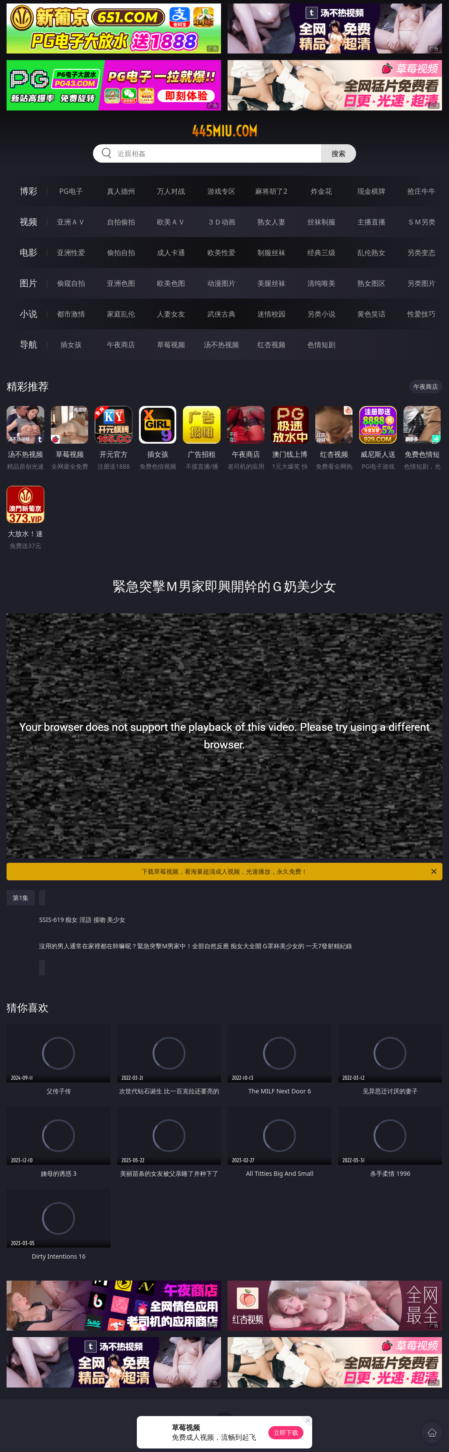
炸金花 (321, 191)
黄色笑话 (371, 314)
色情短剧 (321, 344)
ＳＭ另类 (421, 222)
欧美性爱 (221, 252)
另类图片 (421, 283)
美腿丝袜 (271, 283)
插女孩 (71, 344)
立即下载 (286, 1432)
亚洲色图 (121, 283)
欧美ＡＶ (171, 222)
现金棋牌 (371, 191)
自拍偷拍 (121, 222)
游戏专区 (221, 191)
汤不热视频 (221, 344)
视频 (28, 222)
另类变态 (421, 252)
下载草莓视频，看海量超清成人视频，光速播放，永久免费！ (290, 871)
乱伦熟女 (371, 252)
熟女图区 (371, 283)
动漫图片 (221, 283)
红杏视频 (271, 344)
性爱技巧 (421, 314)
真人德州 (121, 191)
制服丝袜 (271, 252)
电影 (28, 252)
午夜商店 (121, 344)
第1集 (21, 897)
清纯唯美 (321, 283)
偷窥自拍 (71, 283)
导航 (28, 344)
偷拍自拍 (121, 252)
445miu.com (224, 131)
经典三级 (321, 252)
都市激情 (71, 314)
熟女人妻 (271, 222)
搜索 (338, 153)
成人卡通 (171, 252)
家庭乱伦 (121, 314)
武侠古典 (221, 314)
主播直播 (371, 222)
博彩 (28, 191)
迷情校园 (271, 314)
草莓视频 (171, 344)
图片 (28, 283)
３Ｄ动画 (221, 222)
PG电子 (70, 191)
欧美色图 (171, 283)
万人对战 (171, 191)
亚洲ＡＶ (71, 222)
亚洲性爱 (71, 252)
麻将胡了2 (271, 191)
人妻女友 (171, 314)
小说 (28, 314)
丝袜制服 (321, 222)
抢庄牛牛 (421, 191)
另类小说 (321, 314)
